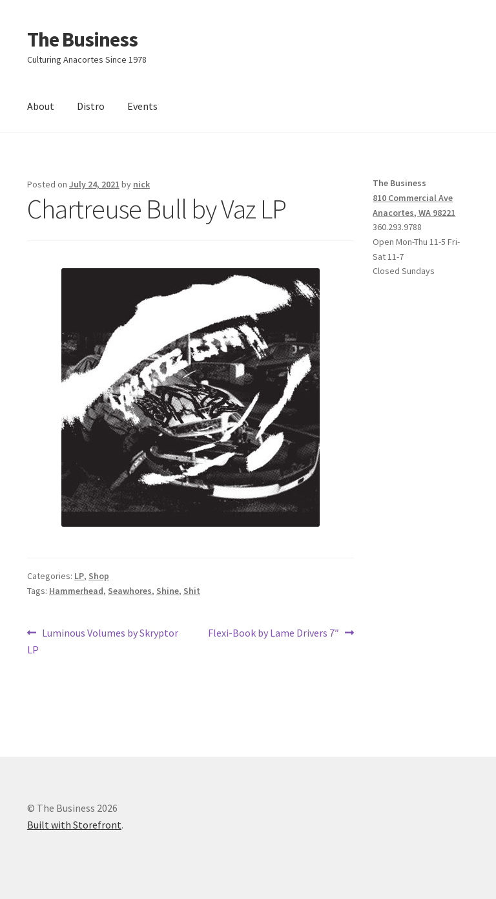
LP (79, 576)
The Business (82, 39)
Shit (191, 591)
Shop (98, 576)
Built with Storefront (74, 824)
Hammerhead (76, 591)
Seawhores (130, 591)
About (40, 106)
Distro (91, 106)
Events (142, 106)
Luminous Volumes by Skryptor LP (102, 640)
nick (141, 184)
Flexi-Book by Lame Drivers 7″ (273, 633)
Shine (167, 591)
